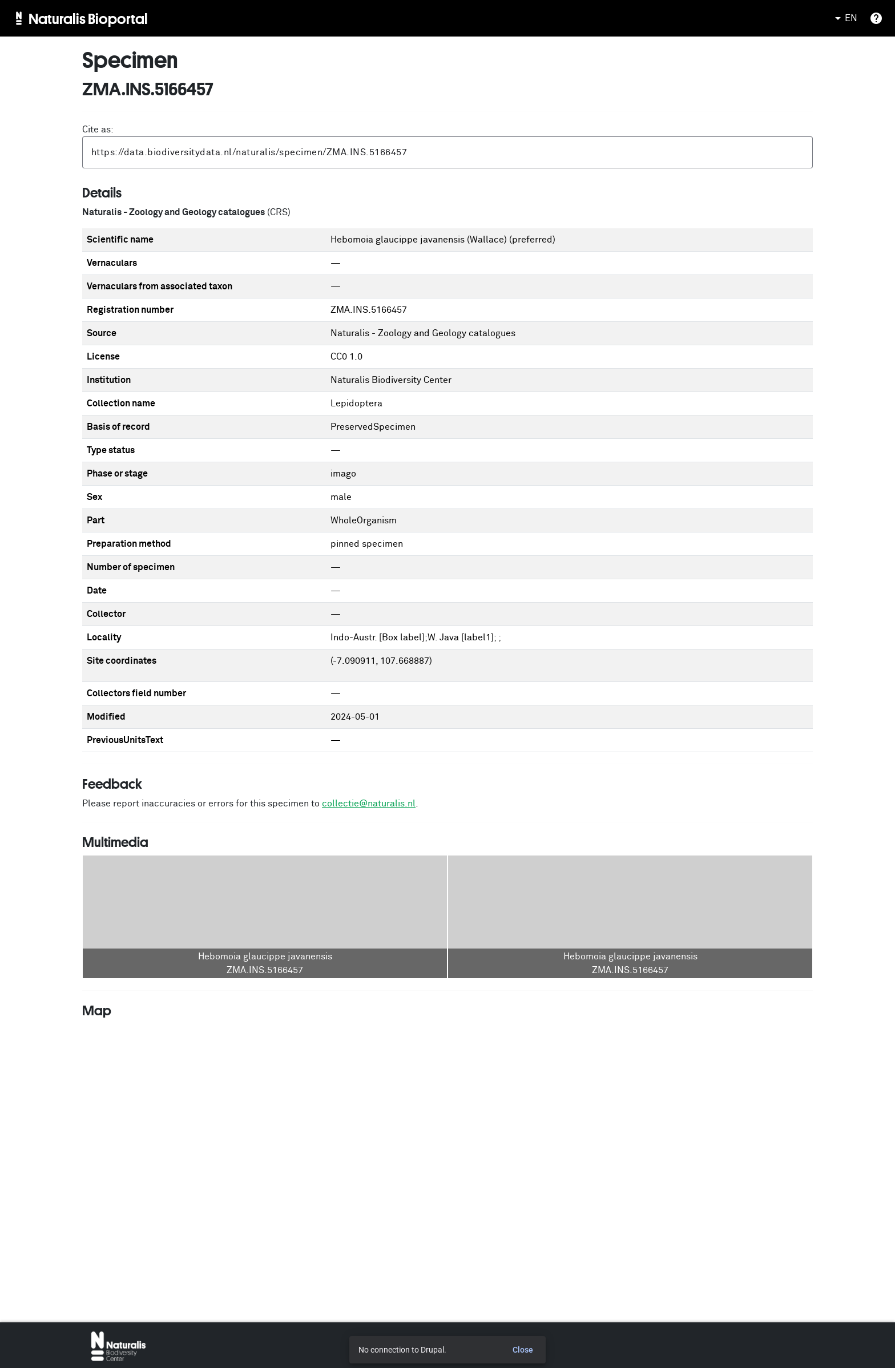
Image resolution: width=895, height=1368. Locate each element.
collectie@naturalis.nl (369, 803)
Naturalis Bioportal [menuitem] (88, 18)
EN (844, 18)
